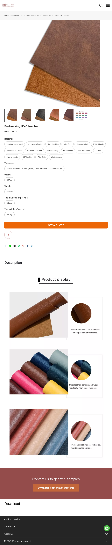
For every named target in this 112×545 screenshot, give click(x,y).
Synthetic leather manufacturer (56, 487)
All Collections (16, 15)
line (10, 246)
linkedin (32, 246)
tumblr (27, 246)
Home (6, 15)
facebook (5, 246)
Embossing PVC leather (59, 15)
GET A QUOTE (56, 225)
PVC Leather (43, 15)
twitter (14, 246)
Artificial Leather (30, 15)
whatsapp (19, 246)
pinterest (23, 246)
